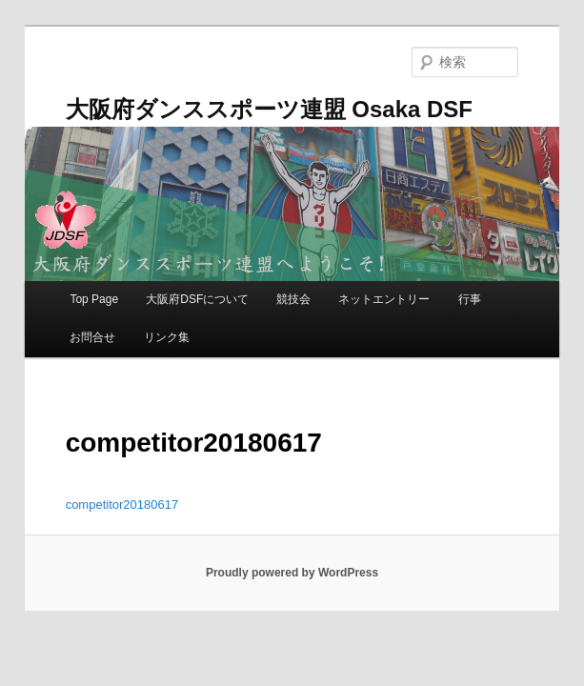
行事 (469, 299)
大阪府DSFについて (197, 299)
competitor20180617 (122, 504)
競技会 (293, 299)
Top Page (94, 299)
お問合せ (92, 337)
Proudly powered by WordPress (292, 572)
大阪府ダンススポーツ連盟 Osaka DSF (269, 109)
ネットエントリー (384, 299)
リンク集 (167, 337)
